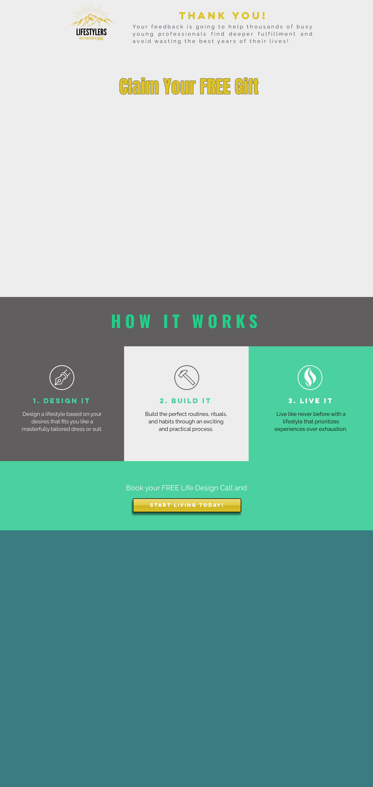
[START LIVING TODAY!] (187, 505)
